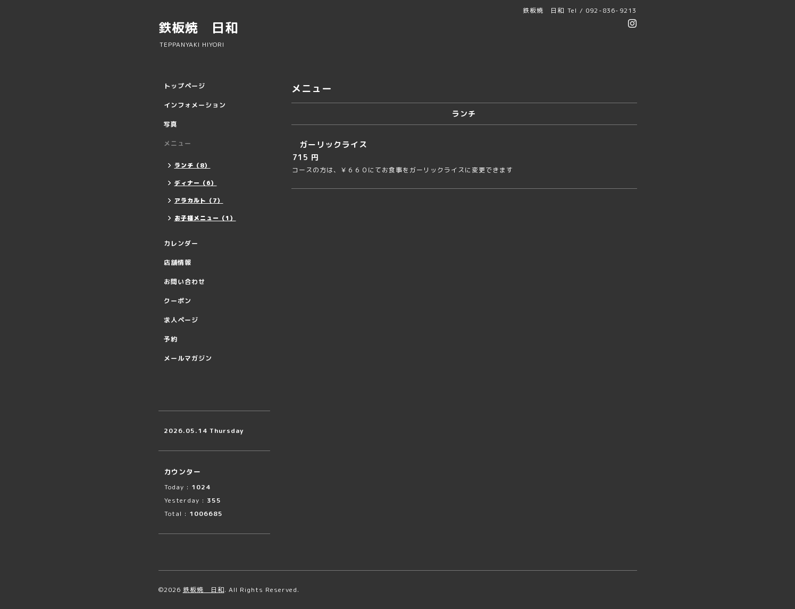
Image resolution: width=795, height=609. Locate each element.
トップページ (184, 85)
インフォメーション (195, 105)
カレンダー (181, 243)
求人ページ (181, 319)
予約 (171, 339)
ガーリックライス (333, 144)
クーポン (177, 300)
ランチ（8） (192, 165)
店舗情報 (177, 262)
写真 (171, 124)
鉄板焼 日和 (198, 28)
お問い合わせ (184, 281)
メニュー (177, 143)
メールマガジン (188, 358)
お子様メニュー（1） (205, 218)
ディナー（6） (195, 183)
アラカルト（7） (198, 200)
